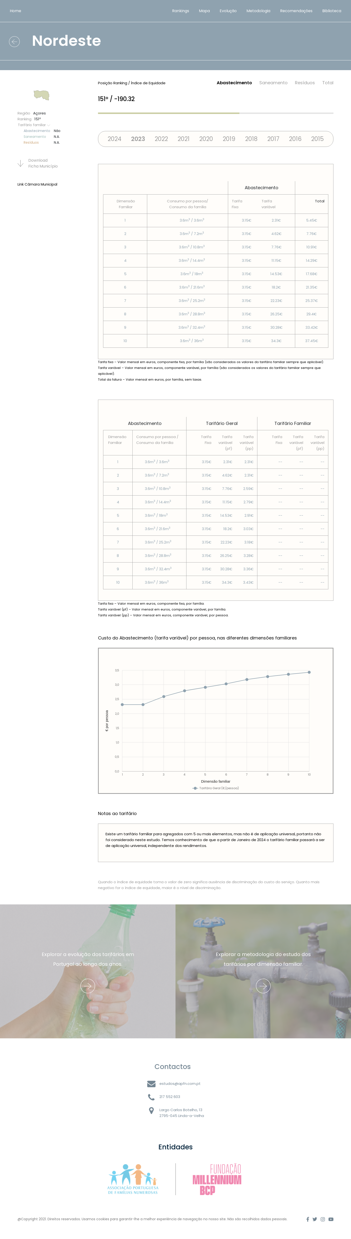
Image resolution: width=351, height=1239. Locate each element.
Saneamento (273, 83)
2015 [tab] (317, 139)
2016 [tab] (295, 139)
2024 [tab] (114, 139)
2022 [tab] (161, 139)
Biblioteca (331, 11)
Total (327, 83)
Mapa (204, 11)
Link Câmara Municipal (37, 184)
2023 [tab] (138, 139)
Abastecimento (234, 83)
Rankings (180, 11)
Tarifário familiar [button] (34, 124)
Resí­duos (305, 83)
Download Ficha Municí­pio (38, 163)
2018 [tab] (251, 139)
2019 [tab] (229, 139)
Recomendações (296, 11)
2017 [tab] (273, 139)
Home (15, 11)
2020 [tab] (206, 139)
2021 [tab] (184, 139)
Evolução (228, 11)
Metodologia (258, 11)
